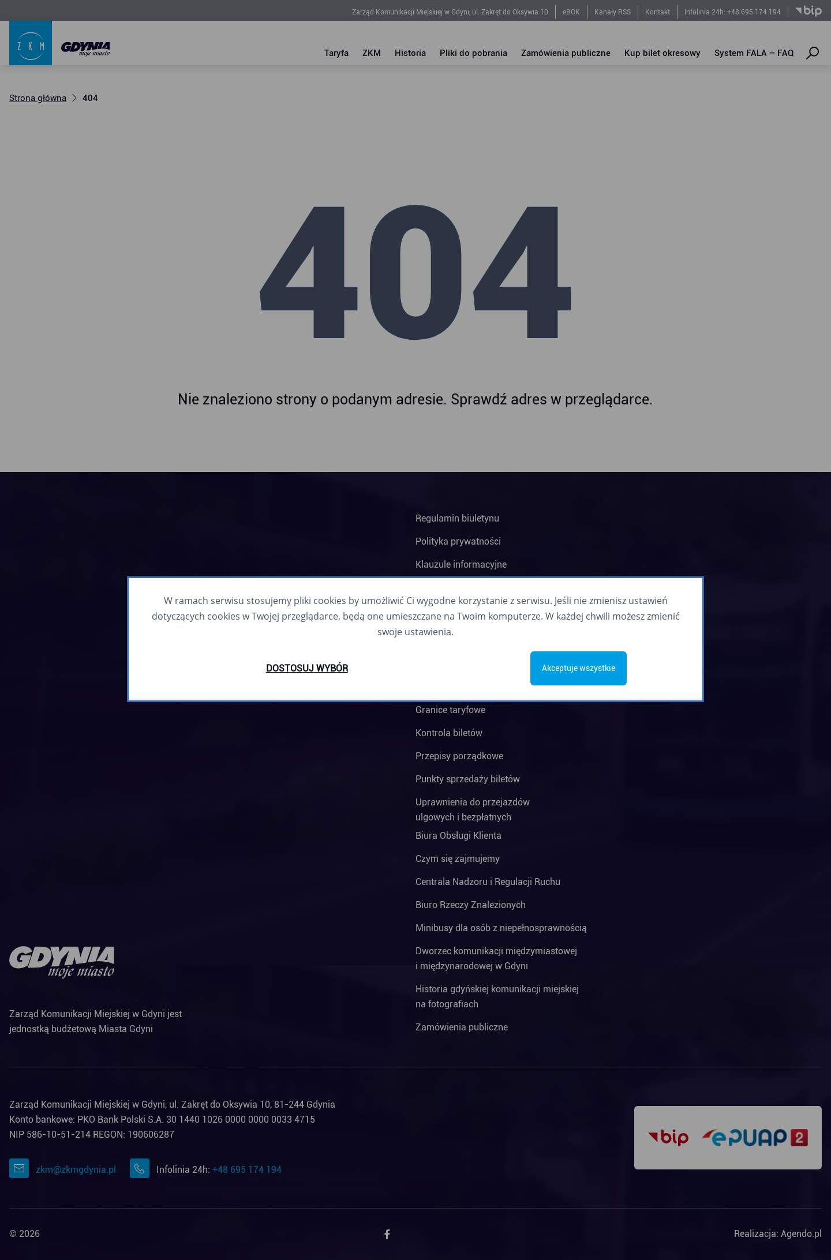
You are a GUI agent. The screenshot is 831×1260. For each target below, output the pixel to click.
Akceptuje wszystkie (578, 668)
